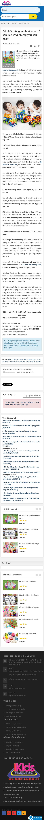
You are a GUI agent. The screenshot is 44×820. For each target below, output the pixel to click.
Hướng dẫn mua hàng (13, 706)
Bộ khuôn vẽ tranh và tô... (29, 619)
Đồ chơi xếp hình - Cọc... (28, 633)
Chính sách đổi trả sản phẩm (16, 727)
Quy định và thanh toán (14, 742)
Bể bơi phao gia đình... (27, 581)
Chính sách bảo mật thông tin (16, 734)
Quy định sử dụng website (15, 749)
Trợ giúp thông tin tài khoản (15, 709)
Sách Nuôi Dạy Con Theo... (29, 595)
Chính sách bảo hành (13, 731)
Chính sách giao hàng (13, 724)
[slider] (23, 520)
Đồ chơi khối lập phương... (29, 607)
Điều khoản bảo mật (13, 753)
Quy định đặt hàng (12, 746)
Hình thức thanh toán (13, 716)
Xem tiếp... (6, 446)
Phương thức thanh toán (14, 713)
